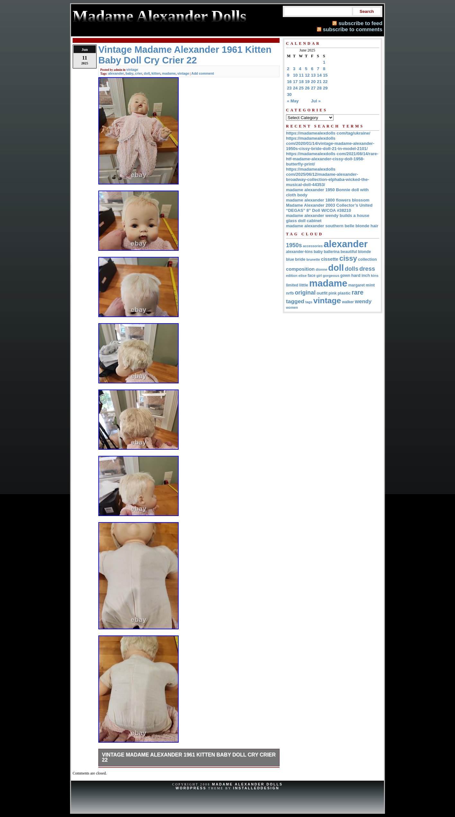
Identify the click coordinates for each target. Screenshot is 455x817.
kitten (155, 73)
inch (365, 275)
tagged (295, 301)
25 (301, 88)
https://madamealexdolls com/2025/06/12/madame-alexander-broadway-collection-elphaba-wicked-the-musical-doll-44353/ (327, 177)
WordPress (190, 788)
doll (147, 73)
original (305, 292)
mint (370, 285)
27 (313, 88)
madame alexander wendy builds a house (327, 215)
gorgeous (331, 275)
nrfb (290, 293)
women (292, 307)
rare (357, 292)
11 (301, 75)
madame (169, 73)
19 (307, 81)
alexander (116, 73)
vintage (132, 69)
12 (307, 75)
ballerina (331, 251)
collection (367, 259)
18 (301, 81)
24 (295, 88)
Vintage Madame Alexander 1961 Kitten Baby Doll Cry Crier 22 (189, 757)
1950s (294, 245)
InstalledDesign (256, 788)
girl (319, 275)
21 (319, 81)
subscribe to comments (352, 29)
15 (325, 75)
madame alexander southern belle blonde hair (332, 225)
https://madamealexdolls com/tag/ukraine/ (328, 133)
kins (374, 275)
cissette (329, 259)
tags (308, 302)
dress (367, 268)
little (303, 285)
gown (345, 275)
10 (295, 75)
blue (290, 259)
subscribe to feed (360, 23)
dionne (321, 269)
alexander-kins (299, 251)
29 (325, 88)
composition (300, 269)
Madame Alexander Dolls (247, 784)
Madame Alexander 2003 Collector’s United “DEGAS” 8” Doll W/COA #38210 (329, 208)
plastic (344, 293)
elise (303, 275)
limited (292, 285)
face (312, 275)
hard (356, 275)
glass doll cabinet (304, 220)
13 (313, 75)
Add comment (203, 73)
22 (325, 81)
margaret (356, 285)
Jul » (316, 101)
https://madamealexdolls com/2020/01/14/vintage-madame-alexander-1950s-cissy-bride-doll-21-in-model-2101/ (330, 143)
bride (300, 259)
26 (307, 88)
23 (289, 88)
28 (319, 88)
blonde (364, 251)
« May (293, 101)
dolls (351, 269)
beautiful (349, 251)
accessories (313, 246)
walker (348, 302)
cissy (348, 258)
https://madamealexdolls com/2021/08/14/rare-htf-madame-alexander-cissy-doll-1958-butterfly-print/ (332, 158)
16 (289, 81)
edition (292, 275)
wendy (363, 301)
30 (289, 94)
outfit (322, 293)
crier (138, 73)
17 (295, 81)
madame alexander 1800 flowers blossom (327, 200)
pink (332, 293)
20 (313, 81)
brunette (313, 259)
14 (319, 75)
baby (130, 73)
